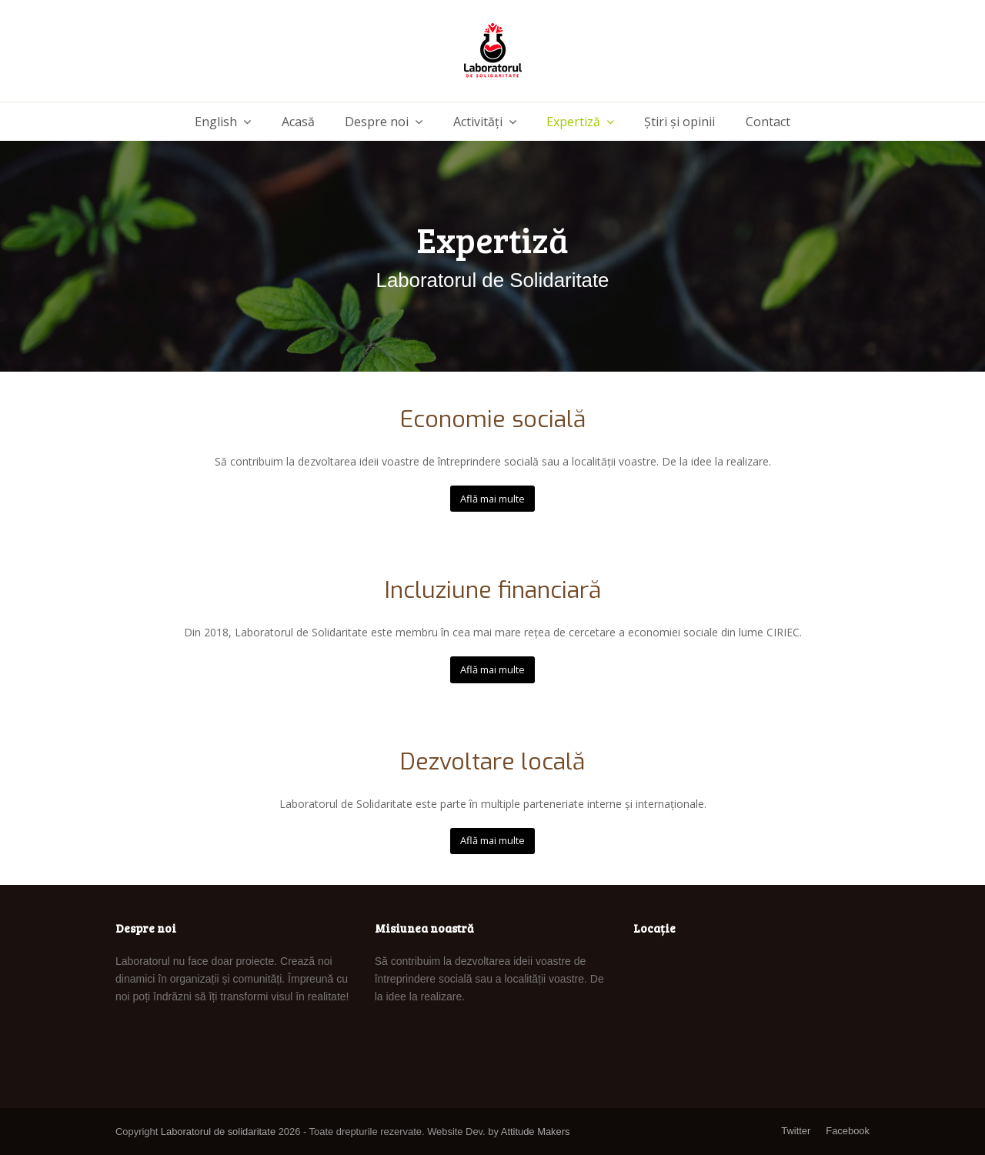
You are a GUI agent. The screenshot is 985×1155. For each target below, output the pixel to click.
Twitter (795, 1131)
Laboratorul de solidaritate (218, 1131)
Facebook (848, 1131)
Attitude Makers (535, 1131)
